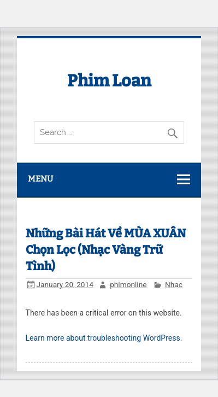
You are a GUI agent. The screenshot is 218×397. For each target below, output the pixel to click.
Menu (40, 179)
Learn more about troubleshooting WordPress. (104, 338)
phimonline (128, 284)
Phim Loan (109, 81)
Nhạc (173, 284)
